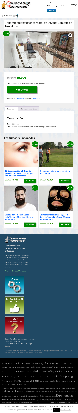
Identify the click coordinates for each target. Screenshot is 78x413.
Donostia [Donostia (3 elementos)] (38, 367)
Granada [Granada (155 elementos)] (56, 367)
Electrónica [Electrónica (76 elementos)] (43, 396)
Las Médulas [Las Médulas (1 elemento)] (8, 372)
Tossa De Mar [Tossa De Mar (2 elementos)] (25, 381)
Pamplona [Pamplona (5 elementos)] (14, 377)
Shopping (13, 16)
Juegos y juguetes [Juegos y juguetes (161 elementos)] (48, 399)
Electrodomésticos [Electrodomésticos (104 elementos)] (32, 396)
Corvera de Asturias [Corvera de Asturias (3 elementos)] (23, 367)
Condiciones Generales (12, 341)
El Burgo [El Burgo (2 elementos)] (43, 367)
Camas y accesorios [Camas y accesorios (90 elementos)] (62, 388)
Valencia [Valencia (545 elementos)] (34, 381)
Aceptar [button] (56, 410)
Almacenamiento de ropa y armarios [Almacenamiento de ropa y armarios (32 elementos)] (11, 388)
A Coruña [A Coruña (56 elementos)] (6, 363)
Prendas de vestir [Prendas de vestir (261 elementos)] (56, 402)
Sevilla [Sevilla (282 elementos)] (56, 376)
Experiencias (5, 16)
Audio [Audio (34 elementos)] (28, 388)
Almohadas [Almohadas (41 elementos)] (24, 388)
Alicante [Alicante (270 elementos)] (20, 363)
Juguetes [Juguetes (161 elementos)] (59, 399)
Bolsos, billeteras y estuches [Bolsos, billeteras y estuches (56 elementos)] (42, 388)
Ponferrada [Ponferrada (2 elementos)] (21, 377)
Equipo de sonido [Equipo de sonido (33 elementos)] (51, 396)
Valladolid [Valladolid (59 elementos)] (55, 381)
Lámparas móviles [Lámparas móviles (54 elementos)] (68, 399)
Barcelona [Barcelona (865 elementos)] (51, 363)
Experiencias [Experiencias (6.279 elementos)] (64, 395)
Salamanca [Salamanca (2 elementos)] (36, 377)
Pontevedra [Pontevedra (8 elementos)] (29, 377)
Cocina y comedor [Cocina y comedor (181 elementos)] (25, 391)
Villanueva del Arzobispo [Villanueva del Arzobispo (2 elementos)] (68, 381)
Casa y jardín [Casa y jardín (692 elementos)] (11, 390)
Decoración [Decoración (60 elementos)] (22, 396)
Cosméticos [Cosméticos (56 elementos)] (52, 391)
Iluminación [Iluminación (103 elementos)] (31, 399)
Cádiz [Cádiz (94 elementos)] (32, 367)
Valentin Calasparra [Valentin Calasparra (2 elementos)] (45, 381)
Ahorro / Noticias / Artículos (15, 271)
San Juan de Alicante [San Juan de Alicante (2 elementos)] (46, 377)
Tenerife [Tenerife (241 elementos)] (16, 380)
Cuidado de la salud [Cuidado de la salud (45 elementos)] (62, 391)
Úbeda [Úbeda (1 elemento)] (26, 385)
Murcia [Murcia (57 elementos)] (45, 371)
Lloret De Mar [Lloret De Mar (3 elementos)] (28, 372)
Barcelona (36, 98)
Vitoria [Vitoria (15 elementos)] (4, 385)
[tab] (11, 108)
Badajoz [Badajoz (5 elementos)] (41, 364)
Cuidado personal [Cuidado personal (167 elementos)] (11, 396)
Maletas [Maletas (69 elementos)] (4, 403)
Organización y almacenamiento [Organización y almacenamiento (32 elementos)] (41, 402)
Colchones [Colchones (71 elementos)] (35, 391)
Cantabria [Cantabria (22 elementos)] (6, 367)
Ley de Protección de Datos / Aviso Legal (18, 344)
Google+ (8, 346)
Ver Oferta (22, 89)
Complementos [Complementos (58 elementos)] (44, 391)
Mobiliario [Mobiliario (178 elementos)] (28, 402)
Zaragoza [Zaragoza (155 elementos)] (20, 384)
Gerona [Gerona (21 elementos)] (49, 367)
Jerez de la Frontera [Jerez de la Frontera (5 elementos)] (67, 368)
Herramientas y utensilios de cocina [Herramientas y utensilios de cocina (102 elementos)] (14, 399)
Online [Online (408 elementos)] (59, 371)
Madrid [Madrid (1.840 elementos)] (36, 371)
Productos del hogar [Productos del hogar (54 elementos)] (70, 402)
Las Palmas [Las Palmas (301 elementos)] (18, 371)
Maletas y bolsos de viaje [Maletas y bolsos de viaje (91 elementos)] (15, 403)
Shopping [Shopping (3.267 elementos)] (66, 376)
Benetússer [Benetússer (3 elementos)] (60, 364)
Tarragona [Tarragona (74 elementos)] (7, 380)
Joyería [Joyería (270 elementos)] (38, 399)
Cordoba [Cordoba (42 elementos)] (14, 367)
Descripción (11, 109)
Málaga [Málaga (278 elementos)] (52, 371)
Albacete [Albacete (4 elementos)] (13, 364)
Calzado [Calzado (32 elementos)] (53, 388)
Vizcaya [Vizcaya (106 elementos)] (11, 384)
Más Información (65, 410)
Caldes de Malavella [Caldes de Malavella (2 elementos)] (69, 364)
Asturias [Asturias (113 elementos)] (35, 363)
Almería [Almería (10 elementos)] (27, 364)
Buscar (51, 10)
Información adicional (28, 109)
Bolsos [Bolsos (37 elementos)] (32, 388)
